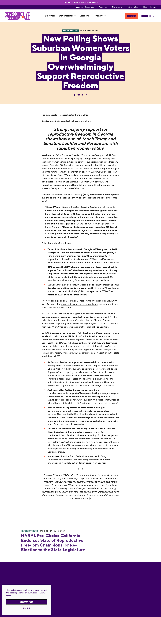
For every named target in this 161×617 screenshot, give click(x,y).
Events (153, 7)
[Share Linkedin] (82, 94)
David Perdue (67, 435)
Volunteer (100, 15)
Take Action (49, 15)
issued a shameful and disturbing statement (77, 459)
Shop (145, 7)
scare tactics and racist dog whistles (79, 304)
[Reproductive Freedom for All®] (17, 16)
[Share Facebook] (74, 94)
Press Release (29, 531)
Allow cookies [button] (26, 602)
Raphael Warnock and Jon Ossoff (92, 339)
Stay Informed (66, 15)
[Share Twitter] (86, 94)
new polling (73, 158)
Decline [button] (26, 608)
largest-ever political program (88, 313)
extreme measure (73, 417)
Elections (84, 15)
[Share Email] (78, 94)
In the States (132, 7)
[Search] (110, 16)
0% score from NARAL (73, 365)
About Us (103, 7)
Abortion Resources (85, 7)
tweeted (61, 393)
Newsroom (117, 7)
